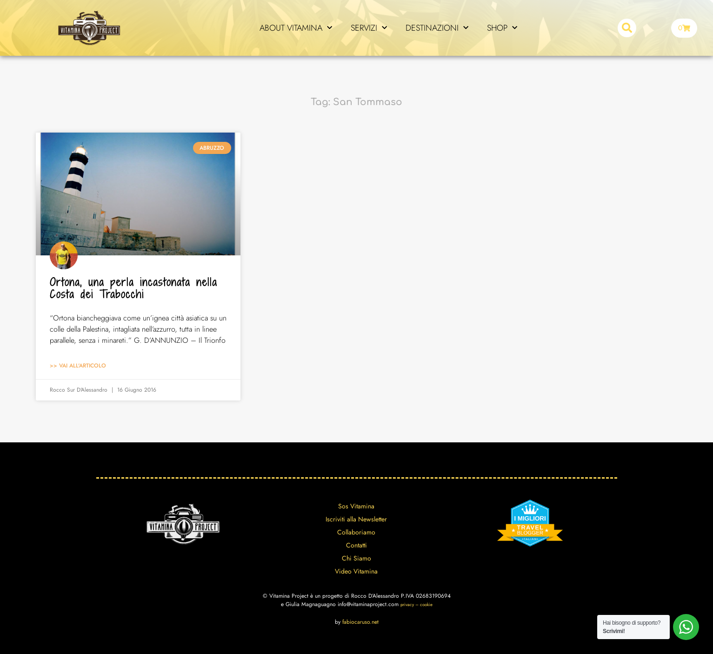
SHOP (502, 28)
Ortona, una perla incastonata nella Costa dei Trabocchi (133, 288)
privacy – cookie (416, 604)
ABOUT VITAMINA (296, 28)
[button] (627, 28)
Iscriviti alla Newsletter (356, 519)
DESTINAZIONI (437, 28)
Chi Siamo (356, 558)
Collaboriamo (356, 532)
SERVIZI (369, 28)
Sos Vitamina (356, 506)
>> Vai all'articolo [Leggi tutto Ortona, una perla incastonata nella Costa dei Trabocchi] (78, 365)
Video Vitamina (356, 571)
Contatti (356, 545)
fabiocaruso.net (360, 622)
